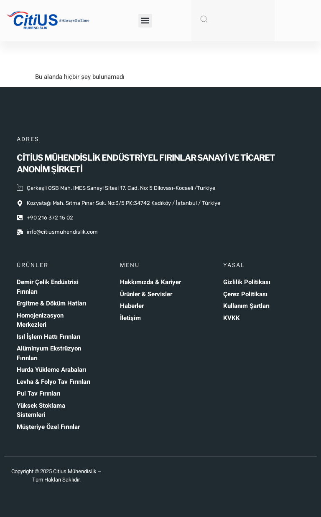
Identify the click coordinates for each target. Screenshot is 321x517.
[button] (145, 21)
